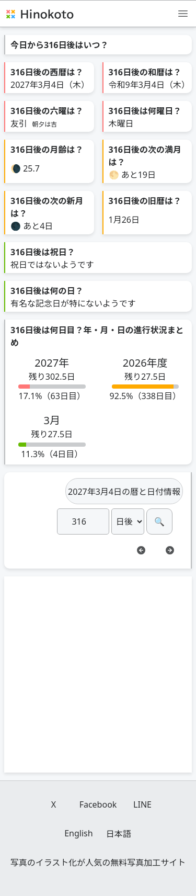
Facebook (98, 804)
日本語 (118, 834)
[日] (83, 521)
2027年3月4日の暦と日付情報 (124, 491)
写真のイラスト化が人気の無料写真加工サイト (98, 862)
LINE (142, 804)
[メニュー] (183, 13)
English (78, 833)
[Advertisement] (98, 674)
